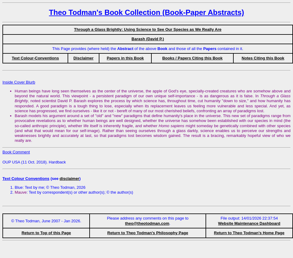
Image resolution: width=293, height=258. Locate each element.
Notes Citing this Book (263, 58)
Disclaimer (83, 58)
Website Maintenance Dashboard (249, 223)
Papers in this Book (125, 58)
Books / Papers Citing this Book (192, 58)
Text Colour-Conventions (35, 58)
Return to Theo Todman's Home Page (249, 233)
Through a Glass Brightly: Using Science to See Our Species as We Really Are (147, 29)
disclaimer (69, 178)
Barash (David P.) (148, 39)
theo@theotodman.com (147, 223)
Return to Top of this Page (46, 233)
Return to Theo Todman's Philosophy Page (147, 233)
